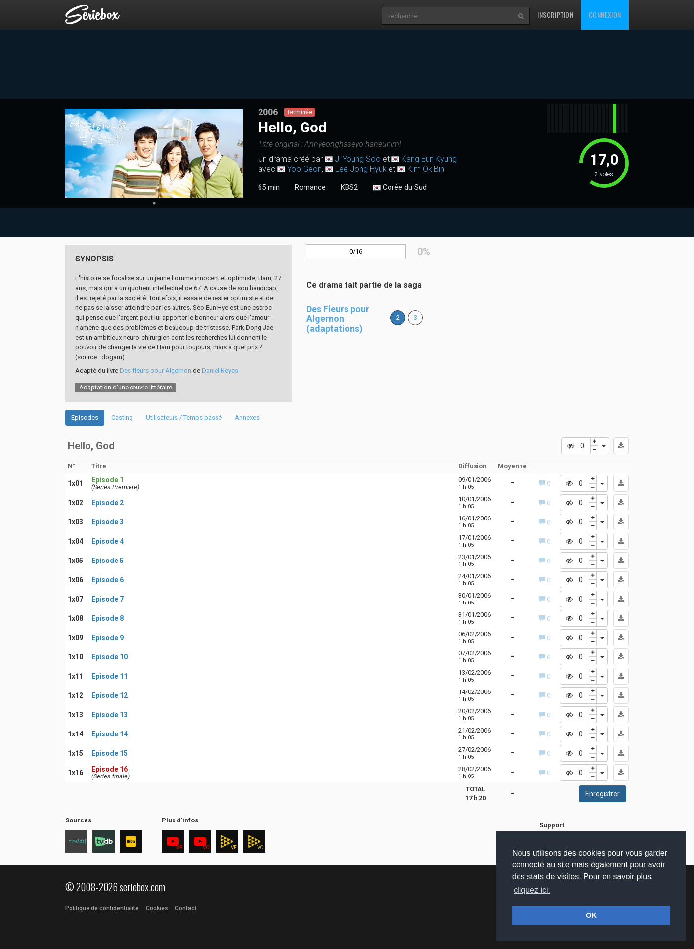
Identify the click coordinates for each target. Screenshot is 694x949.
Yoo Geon (304, 168)
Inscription (555, 14)
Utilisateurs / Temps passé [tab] (184, 417)
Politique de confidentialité (102, 908)
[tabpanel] (154, 153)
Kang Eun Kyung (429, 159)
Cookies (157, 908)
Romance (310, 187)
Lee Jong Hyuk (361, 168)
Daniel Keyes (220, 370)
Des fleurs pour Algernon (155, 370)
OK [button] (591, 915)
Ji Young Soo (358, 159)
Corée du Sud (400, 188)
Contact (186, 908)
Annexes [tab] (247, 417)
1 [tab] (154, 203)
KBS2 (349, 187)
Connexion (605, 14)
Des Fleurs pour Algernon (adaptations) (337, 319)
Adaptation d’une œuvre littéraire (125, 387)
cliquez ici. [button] (532, 890)
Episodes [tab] (84, 417)
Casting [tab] (122, 417)
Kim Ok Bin (425, 168)
